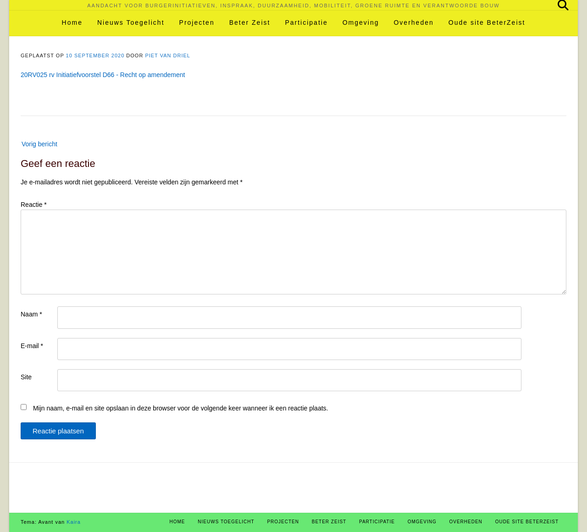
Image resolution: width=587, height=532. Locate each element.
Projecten (197, 22)
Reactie (34, 204)
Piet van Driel (167, 55)
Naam (31, 314)
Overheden (413, 22)
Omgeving (361, 22)
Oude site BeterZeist (487, 22)
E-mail (32, 345)
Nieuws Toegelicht (131, 22)
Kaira (73, 522)
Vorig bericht (39, 144)
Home (72, 22)
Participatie (306, 22)
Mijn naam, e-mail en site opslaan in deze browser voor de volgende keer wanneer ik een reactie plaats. (180, 408)
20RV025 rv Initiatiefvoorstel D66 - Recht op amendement (103, 74)
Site (26, 377)
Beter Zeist (250, 22)
